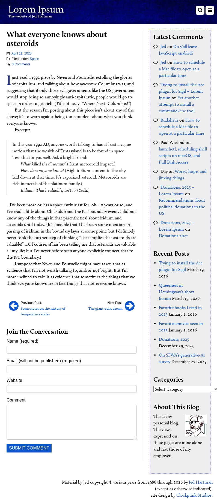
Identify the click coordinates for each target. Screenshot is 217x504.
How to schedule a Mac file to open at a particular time (182, 69)
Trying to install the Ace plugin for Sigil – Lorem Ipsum (181, 91)
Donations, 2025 (174, 339)
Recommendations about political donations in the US (182, 207)
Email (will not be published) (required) (44, 360)
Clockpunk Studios (194, 495)
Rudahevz (169, 120)
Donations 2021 (173, 235)
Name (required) (22, 341)
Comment (16, 400)
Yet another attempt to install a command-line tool (179, 104)
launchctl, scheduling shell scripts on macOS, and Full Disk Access (183, 155)
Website (14, 380)
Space (34, 59)
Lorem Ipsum (36, 9)
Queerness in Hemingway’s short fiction (176, 292)
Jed (163, 46)
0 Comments (21, 64)
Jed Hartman (201, 482)
